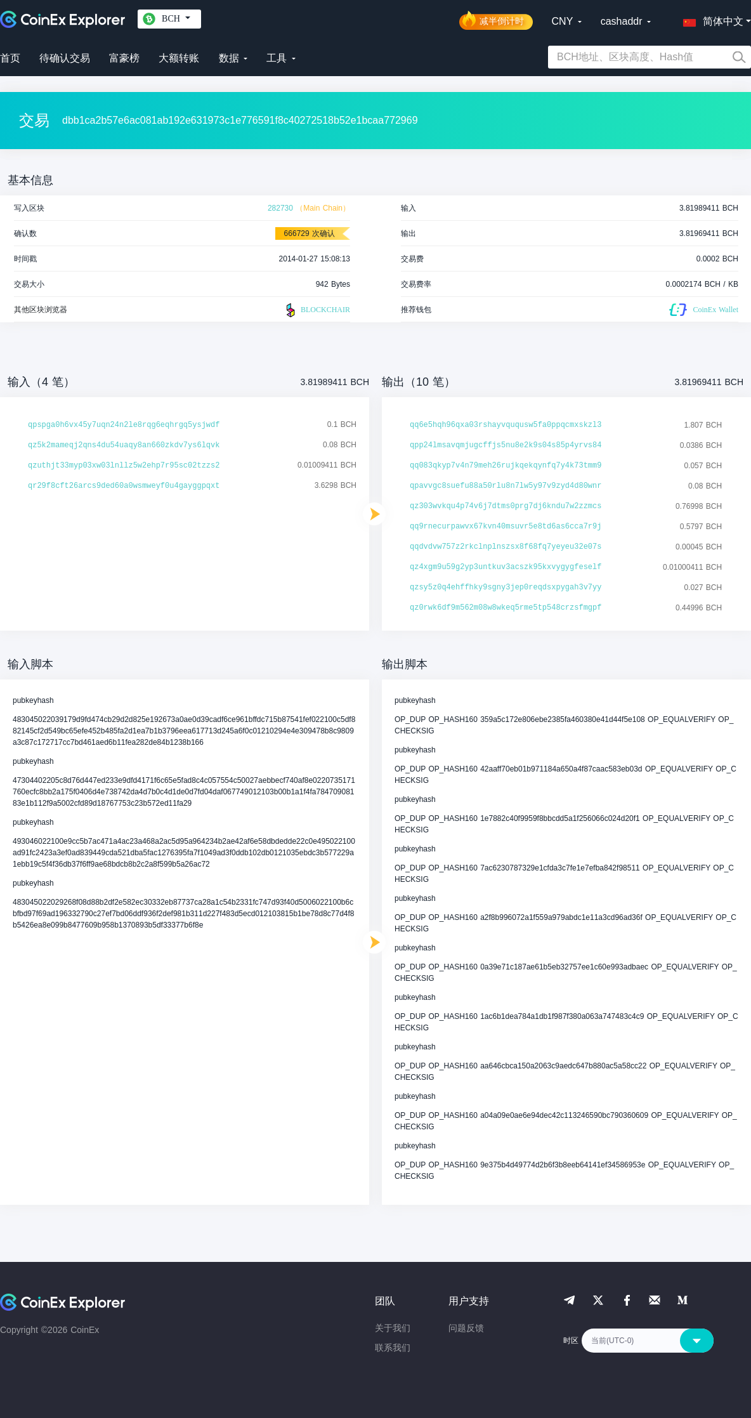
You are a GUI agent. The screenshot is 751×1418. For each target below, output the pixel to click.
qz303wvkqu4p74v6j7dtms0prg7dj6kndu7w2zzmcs (505, 506)
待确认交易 (64, 58)
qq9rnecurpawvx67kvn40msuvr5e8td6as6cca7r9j (505, 526)
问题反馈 (466, 1328)
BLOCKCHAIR (316, 310)
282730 (280, 208)
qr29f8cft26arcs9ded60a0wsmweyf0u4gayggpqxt (123, 486)
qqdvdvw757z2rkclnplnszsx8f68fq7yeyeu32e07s (505, 546)
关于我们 (392, 1328)
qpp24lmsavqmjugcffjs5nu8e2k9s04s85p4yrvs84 (505, 445)
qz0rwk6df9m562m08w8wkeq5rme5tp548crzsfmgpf (505, 607)
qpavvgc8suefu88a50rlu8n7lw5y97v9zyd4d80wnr (505, 486)
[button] (710, 19)
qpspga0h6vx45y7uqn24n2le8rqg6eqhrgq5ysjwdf (123, 425)
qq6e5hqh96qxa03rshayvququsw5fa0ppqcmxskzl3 (505, 425)
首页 (10, 58)
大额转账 (179, 58)
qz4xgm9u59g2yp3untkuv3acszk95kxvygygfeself (505, 567)
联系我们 (392, 1348)
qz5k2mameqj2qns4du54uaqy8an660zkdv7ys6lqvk (123, 445)
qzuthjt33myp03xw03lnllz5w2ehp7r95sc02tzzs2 (123, 465)
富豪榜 (124, 58)
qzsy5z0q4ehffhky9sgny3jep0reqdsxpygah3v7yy (505, 587)
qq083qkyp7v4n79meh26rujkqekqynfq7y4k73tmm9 (505, 465)
